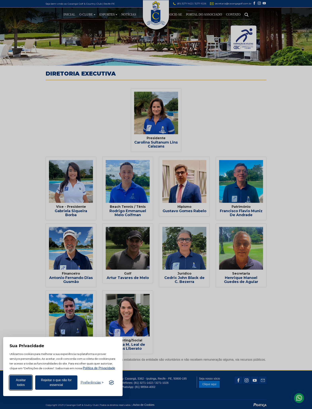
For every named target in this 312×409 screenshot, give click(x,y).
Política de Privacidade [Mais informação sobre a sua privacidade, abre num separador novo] (99, 368)
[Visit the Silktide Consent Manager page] (111, 382)
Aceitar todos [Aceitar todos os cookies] (21, 382)
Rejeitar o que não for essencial (56, 382)
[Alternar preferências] (92, 382)
